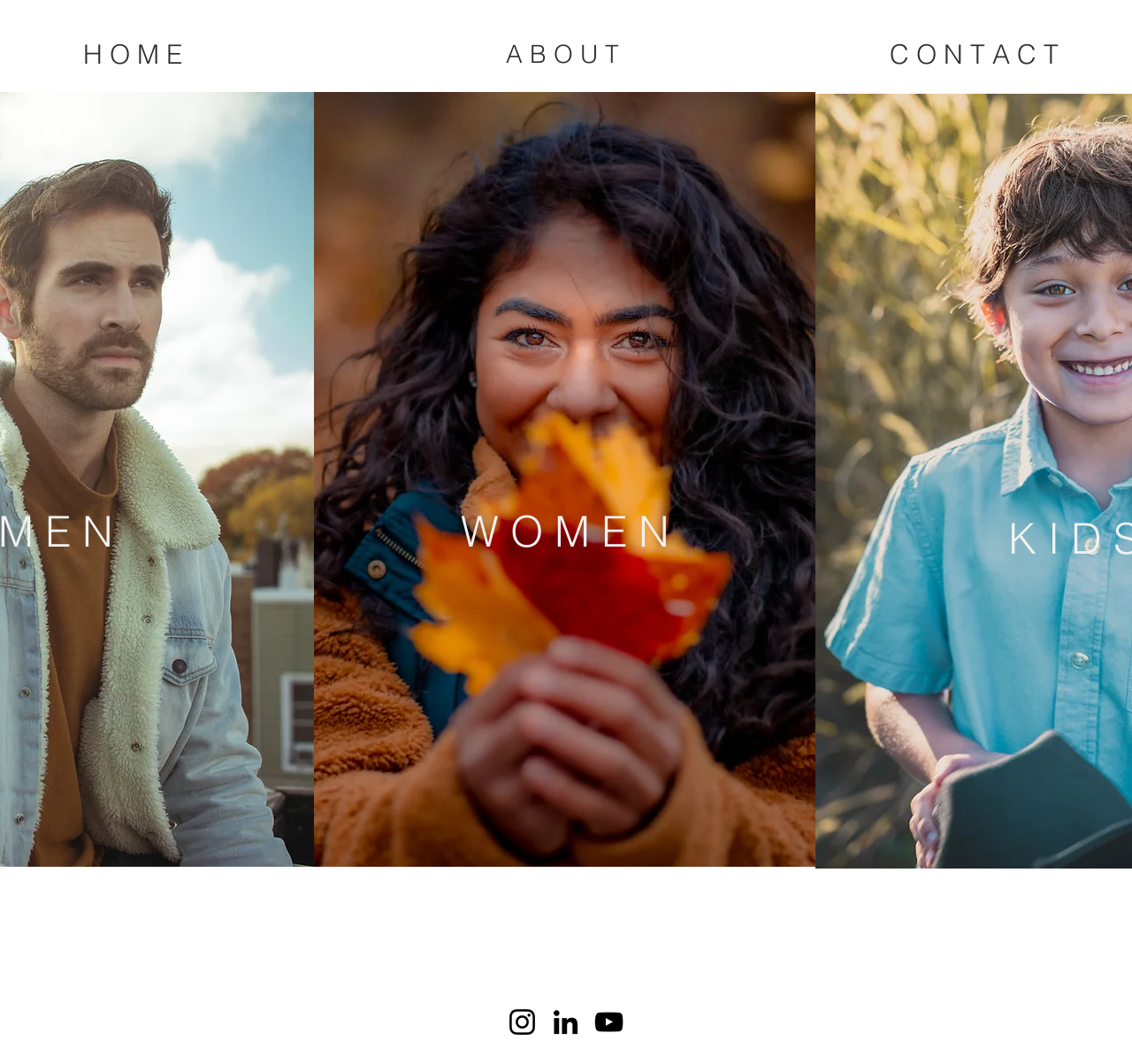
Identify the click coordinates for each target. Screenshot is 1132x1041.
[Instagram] (522, 1022)
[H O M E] (132, 54)
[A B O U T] (562, 55)
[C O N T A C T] (973, 54)
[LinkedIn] (565, 1022)
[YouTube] (609, 1022)
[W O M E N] (564, 531)
